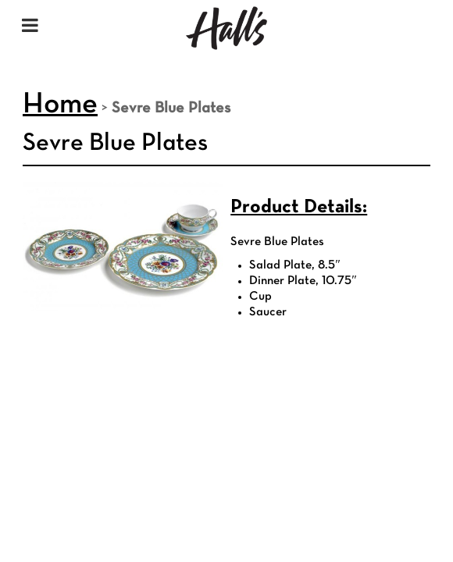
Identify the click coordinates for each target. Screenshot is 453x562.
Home (60, 105)
